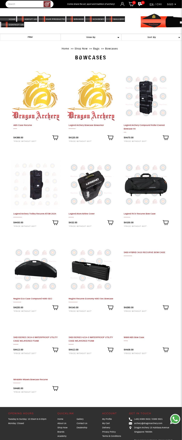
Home (65, 49)
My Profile (107, 419)
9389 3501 (157, 419)
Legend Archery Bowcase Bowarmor (86, 125)
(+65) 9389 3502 (142, 419)
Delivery (106, 428)
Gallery (80, 419)
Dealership (82, 428)
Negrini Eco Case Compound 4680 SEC (32, 299)
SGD (171, 4)
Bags (96, 49)
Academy (61, 436)
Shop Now (81, 49)
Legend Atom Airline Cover (82, 214)
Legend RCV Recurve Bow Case (140, 214)
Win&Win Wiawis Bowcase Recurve (30, 379)
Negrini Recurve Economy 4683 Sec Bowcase (91, 299)
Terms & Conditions (111, 436)
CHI (159, 4)
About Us (61, 423)
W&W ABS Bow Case (134, 337)
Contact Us (82, 423)
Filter (30, 37)
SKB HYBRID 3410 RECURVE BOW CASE (144, 252)
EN (152, 4)
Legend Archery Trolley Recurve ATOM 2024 (34, 214)
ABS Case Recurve (22, 125)
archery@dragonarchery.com (148, 423)
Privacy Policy (109, 432)
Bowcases (111, 49)
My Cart (106, 423)
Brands (60, 432)
